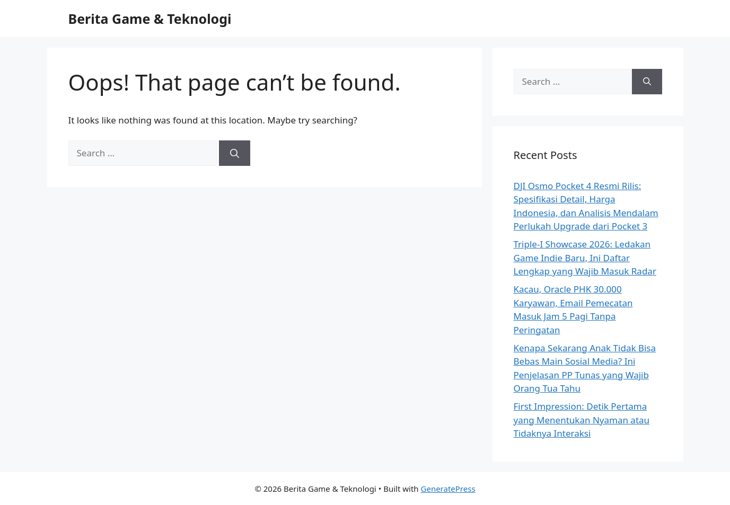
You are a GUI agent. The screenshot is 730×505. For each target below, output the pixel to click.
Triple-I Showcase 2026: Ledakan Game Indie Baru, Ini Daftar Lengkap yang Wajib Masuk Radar (585, 257)
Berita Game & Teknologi (150, 19)
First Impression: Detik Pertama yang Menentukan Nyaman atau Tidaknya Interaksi (582, 419)
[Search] (234, 153)
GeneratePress (448, 488)
